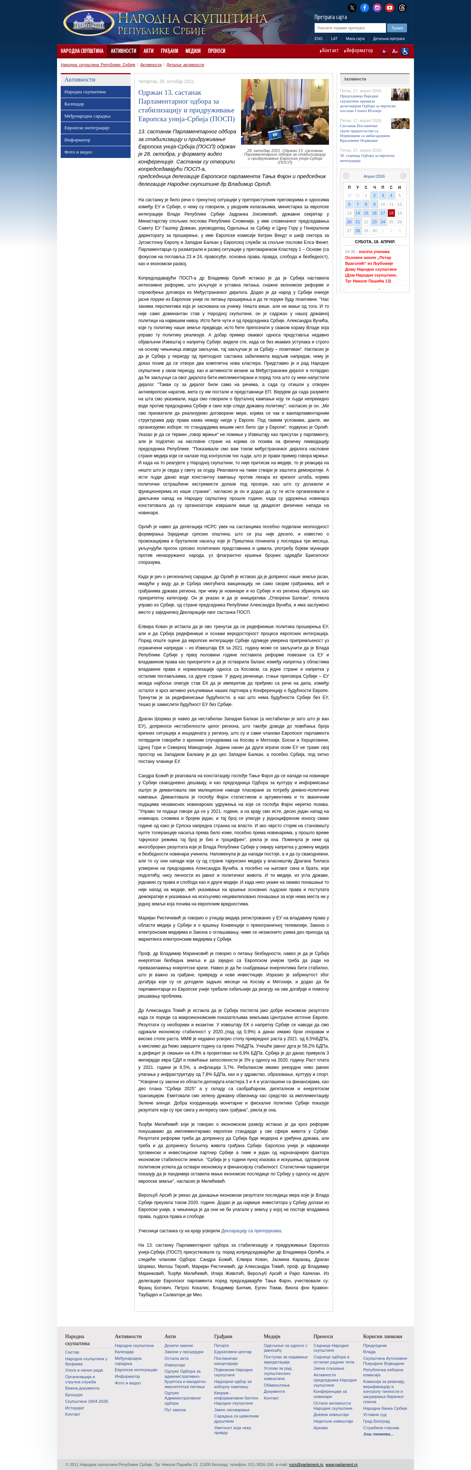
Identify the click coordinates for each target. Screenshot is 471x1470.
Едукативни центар (233, 1352)
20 (349, 222)
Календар (74, 104)
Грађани (169, 51)
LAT (334, 39)
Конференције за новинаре (330, 1394)
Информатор (360, 51)
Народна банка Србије (385, 1408)
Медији (193, 51)
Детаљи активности (185, 64)
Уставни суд (374, 1414)
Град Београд (376, 1421)
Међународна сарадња (87, 116)
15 (366, 213)
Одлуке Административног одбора (182, 1398)
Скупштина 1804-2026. (87, 1401)
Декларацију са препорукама (251, 1230)
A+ (394, 51)
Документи (274, 1391)
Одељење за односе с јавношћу (285, 1348)
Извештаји (174, 1365)
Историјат (74, 1408)
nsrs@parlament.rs (306, 1464)
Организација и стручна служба (80, 1379)
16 (374, 213)
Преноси (216, 51)
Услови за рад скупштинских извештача (277, 1373)
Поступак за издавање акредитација (286, 1359)
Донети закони (178, 1345)
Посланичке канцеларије (226, 1361)
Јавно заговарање (232, 1410)
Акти (148, 51)
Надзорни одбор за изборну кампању (233, 1384)
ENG (319, 39)
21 (357, 222)
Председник (375, 1345)
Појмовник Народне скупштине (233, 1372)
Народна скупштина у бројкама (86, 1361)
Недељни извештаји (333, 1421)
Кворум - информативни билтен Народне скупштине (236, 1398)
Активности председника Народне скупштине (335, 1380)
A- (384, 51)
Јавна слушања (329, 1368)
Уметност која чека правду (232, 1430)
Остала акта (176, 1358)
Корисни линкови (382, 1336)
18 (391, 213)
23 (374, 222)
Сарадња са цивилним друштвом (236, 1418)
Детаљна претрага (389, 39)
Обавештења (277, 1385)
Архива (320, 1428)
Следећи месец (403, 176)
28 (357, 230)
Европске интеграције (87, 127)
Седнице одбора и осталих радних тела (334, 1359)
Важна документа (82, 1388)
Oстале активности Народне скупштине (333, 1405)
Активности (123, 51)
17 (382, 213)
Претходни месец (346, 176)
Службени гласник (381, 1428)
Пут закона (175, 1410)
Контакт (330, 51)
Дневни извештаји (331, 1414)
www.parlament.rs (342, 1464)
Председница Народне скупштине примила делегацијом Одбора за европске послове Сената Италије (368, 103)
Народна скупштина (82, 51)
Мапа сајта (355, 39)
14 (357, 213)
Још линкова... (378, 1434)
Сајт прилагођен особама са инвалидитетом (405, 51)
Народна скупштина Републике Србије (98, 64)
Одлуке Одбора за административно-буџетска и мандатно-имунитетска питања (185, 1378)
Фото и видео (78, 152)
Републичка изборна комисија (383, 1372)
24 (382, 222)
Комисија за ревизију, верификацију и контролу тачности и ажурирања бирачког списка (384, 1391)
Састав (72, 1352)
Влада (369, 1352)
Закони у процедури (183, 1352)
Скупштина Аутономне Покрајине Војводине (385, 1361)
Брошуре (74, 1394)
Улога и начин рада (84, 1370)
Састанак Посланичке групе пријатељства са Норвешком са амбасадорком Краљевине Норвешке (365, 133)
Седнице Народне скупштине (331, 1348)
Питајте (221, 1345)
